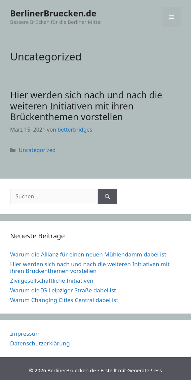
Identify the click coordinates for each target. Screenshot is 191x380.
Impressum (25, 333)
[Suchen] (107, 196)
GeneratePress (144, 370)
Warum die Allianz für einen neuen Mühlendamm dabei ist (88, 254)
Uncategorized (37, 150)
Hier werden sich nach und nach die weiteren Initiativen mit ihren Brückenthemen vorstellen (86, 106)
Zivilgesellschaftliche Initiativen (51, 280)
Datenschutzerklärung (40, 343)
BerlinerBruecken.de (53, 13)
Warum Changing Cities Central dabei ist (64, 300)
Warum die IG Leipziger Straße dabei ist (63, 290)
